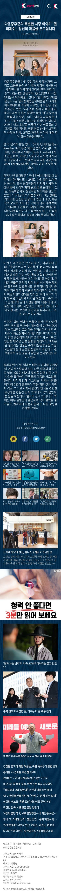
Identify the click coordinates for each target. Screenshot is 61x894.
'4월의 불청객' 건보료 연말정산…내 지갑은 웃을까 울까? (29, 813)
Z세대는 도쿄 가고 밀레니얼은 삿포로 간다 (25, 778)
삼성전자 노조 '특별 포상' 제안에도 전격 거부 (27, 801)
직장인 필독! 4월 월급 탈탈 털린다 (21, 807)
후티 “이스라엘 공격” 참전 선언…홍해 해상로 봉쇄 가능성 (30, 819)
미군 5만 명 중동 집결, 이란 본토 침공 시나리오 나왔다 (30, 784)
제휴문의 (27, 843)
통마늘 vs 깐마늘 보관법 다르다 (19, 772)
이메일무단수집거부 (12, 847)
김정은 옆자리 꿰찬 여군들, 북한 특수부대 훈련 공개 (30, 766)
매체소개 (7, 843)
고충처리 (37, 843)
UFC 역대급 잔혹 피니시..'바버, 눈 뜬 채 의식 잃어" (30, 796)
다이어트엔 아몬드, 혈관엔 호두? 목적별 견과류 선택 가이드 (29, 831)
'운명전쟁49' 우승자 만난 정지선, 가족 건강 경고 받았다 (30, 825)
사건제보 (17, 843)
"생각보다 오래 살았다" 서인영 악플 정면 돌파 (27, 790)
